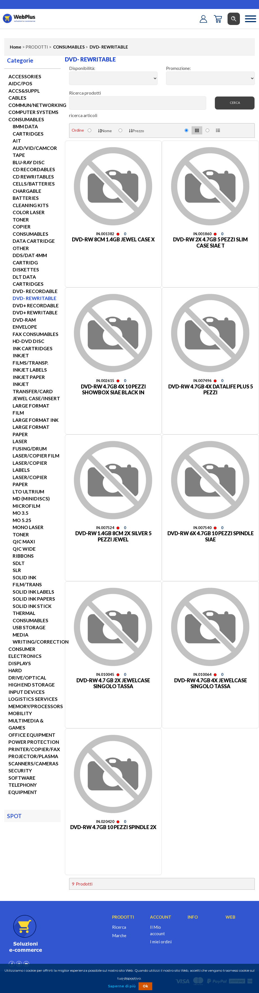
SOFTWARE (21, 778)
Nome (105, 130)
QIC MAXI (24, 541)
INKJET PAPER (29, 377)
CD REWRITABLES (33, 177)
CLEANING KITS (31, 205)
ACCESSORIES (24, 76)
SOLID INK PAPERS (34, 599)
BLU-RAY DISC (29, 162)
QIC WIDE (24, 549)
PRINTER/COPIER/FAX (34, 749)
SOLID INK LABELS (33, 592)
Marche (119, 935)
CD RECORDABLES (34, 169)
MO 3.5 (20, 513)
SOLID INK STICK (32, 606)
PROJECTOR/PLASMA (33, 756)
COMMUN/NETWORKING (37, 105)
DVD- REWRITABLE (108, 46)
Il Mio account (157, 930)
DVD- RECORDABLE (35, 291)
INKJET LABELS (30, 370)
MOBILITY (20, 713)
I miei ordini (161, 941)
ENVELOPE (25, 327)
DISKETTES (26, 270)
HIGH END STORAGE (31, 685)
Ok (145, 986)
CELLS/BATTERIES (34, 184)
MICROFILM (26, 506)
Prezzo (136, 130)
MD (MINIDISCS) (31, 499)
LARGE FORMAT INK (35, 420)
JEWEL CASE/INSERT (36, 398)
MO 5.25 (22, 520)
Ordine (78, 130)
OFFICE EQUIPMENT (31, 735)
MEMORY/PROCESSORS (35, 706)
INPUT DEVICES (26, 692)
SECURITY (20, 771)
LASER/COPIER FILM (36, 456)
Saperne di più (122, 986)
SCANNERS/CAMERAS (33, 764)
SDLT (19, 563)
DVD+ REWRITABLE (35, 312)
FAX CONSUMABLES (35, 334)
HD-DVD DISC (28, 341)
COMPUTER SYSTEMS (33, 112)
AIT (17, 141)
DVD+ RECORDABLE (36, 305)
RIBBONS (23, 556)
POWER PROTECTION (33, 742)
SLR (17, 570)
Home (15, 46)
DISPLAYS (19, 663)
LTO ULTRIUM (28, 492)
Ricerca (119, 927)
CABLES (17, 98)
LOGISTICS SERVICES (33, 699)
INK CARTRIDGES (33, 348)
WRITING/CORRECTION (41, 642)
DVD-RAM (24, 320)
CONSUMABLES (68, 46)
